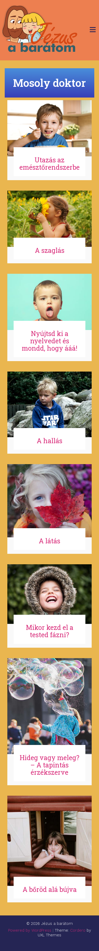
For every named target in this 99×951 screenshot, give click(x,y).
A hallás (49, 440)
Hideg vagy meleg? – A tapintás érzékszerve (49, 765)
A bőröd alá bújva (50, 889)
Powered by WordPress (29, 930)
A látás (49, 541)
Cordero (77, 930)
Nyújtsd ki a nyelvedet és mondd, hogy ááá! (49, 340)
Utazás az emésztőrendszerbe (49, 164)
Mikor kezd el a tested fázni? (49, 631)
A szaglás (49, 250)
